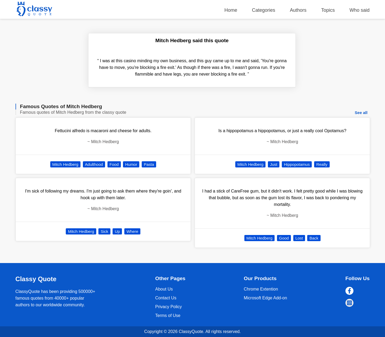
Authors (298, 10)
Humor (131, 164)
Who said (359, 10)
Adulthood (94, 164)
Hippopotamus (297, 164)
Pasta (149, 164)
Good (284, 238)
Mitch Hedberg (65, 164)
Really (322, 164)
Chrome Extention (261, 289)
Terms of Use (167, 315)
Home (230, 10)
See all (361, 112)
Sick (104, 231)
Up (117, 231)
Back (313, 238)
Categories (263, 10)
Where (132, 231)
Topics (328, 10)
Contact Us (165, 298)
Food (114, 164)
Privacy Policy (168, 306)
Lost (299, 238)
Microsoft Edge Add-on (265, 298)
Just (274, 164)
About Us (164, 289)
